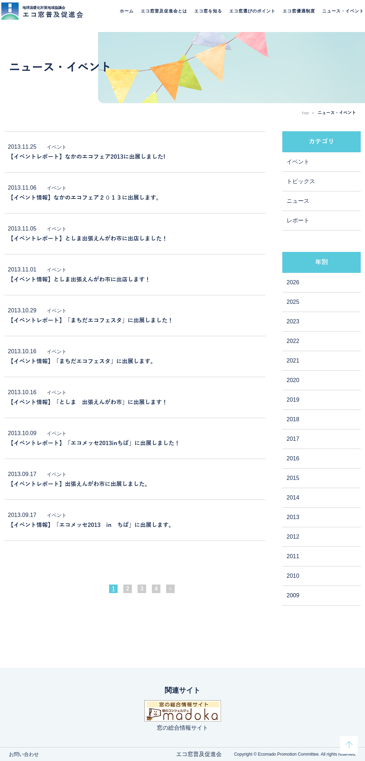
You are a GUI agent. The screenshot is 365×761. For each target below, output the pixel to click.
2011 (293, 556)
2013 (293, 517)
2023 (293, 321)
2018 (293, 419)
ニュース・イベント (340, 16)
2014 (293, 498)
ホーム (124, 16)
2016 (293, 458)
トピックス (301, 181)
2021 (293, 361)
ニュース (298, 201)
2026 (293, 282)
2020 (293, 380)
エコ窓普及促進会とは (161, 16)
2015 (293, 478)
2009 (293, 595)
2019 (293, 400)
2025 (293, 302)
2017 (293, 439)
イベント (298, 162)
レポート (298, 220)
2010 (293, 576)
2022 (293, 341)
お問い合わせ (24, 754)
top (305, 112)
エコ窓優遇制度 (296, 16)
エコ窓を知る (206, 16)
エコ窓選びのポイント (250, 16)
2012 (293, 537)
